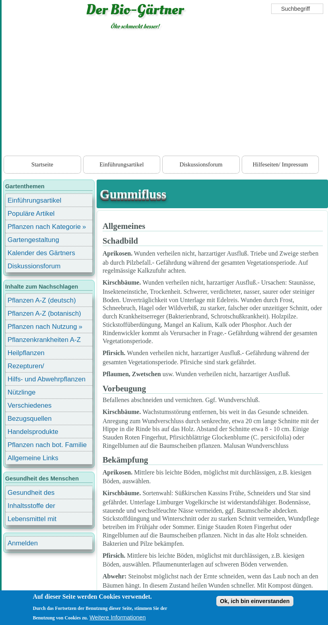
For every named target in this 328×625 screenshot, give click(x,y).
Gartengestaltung (33, 240)
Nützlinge (21, 392)
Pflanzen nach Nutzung (42, 326)
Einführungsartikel (121, 164)
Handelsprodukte (33, 432)
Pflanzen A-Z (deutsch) (42, 300)
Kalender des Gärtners (41, 253)
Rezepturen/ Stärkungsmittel (31, 367)
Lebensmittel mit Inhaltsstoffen (32, 520)
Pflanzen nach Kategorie (44, 226)
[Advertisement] (165, 94)
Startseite (42, 164)
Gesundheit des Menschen (31, 494)
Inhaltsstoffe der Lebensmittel (31, 507)
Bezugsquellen (30, 418)
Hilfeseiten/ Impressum (280, 164)
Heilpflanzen (26, 353)
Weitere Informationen (117, 617)
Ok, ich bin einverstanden (254, 601)
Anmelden (23, 543)
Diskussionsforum (200, 164)
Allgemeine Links (33, 458)
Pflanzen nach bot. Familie (47, 445)
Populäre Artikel (31, 213)
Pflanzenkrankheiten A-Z (44, 340)
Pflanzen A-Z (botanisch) (44, 313)
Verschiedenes (30, 405)
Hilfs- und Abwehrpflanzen (46, 379)
